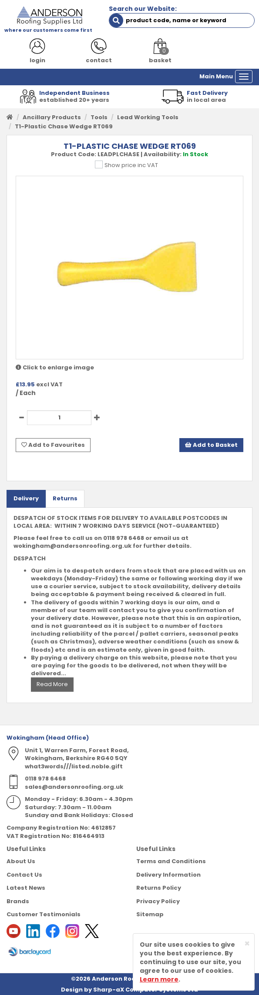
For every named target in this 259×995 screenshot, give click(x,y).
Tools (99, 117)
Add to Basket (211, 445)
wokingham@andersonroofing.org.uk (72, 546)
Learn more (159, 979)
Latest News (26, 888)
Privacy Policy (158, 901)
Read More (52, 684)
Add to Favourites (53, 445)
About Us (21, 861)
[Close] (247, 943)
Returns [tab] (65, 498)
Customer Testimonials (44, 914)
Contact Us (24, 875)
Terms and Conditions (171, 861)
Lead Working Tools (147, 117)
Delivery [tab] (26, 498)
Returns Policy (158, 888)
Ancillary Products (52, 117)
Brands (18, 901)
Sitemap (150, 914)
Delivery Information (168, 875)
